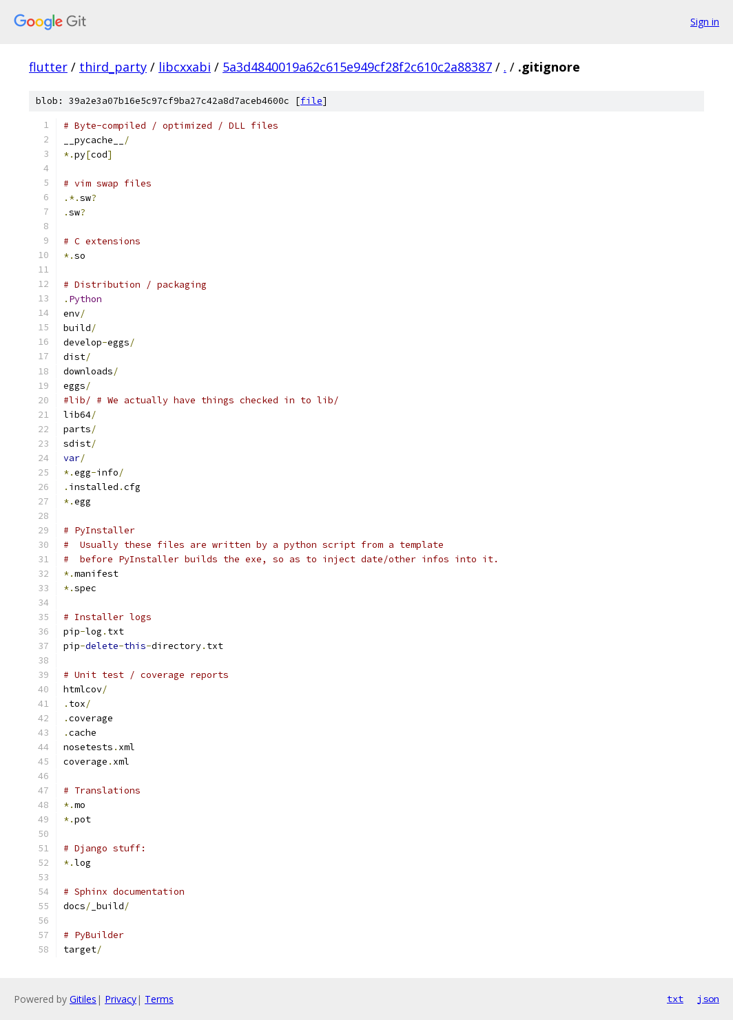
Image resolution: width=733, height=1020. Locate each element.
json (708, 998)
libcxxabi (184, 67)
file (311, 101)
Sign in (704, 21)
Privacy (120, 999)
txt (675, 998)
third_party (113, 67)
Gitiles (83, 999)
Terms (159, 999)
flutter (48, 67)
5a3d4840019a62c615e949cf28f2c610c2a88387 (357, 67)
